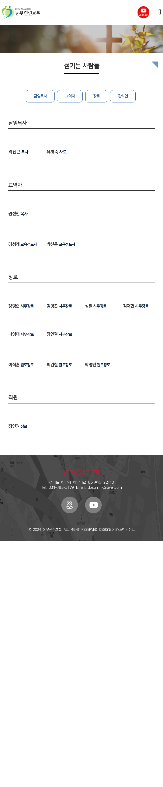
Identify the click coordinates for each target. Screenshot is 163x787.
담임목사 (29, 96)
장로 (99, 96)
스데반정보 (127, 530)
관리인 (133, 96)
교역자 (65, 96)
